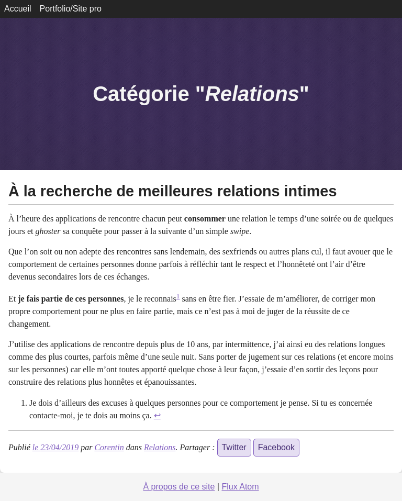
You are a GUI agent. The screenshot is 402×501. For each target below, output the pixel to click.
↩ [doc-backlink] (157, 415)
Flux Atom (240, 486)
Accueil (17, 8)
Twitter (234, 447)
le (55, 447)
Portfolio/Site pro (71, 8)
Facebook (276, 447)
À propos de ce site (179, 486)
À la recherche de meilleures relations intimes (172, 191)
